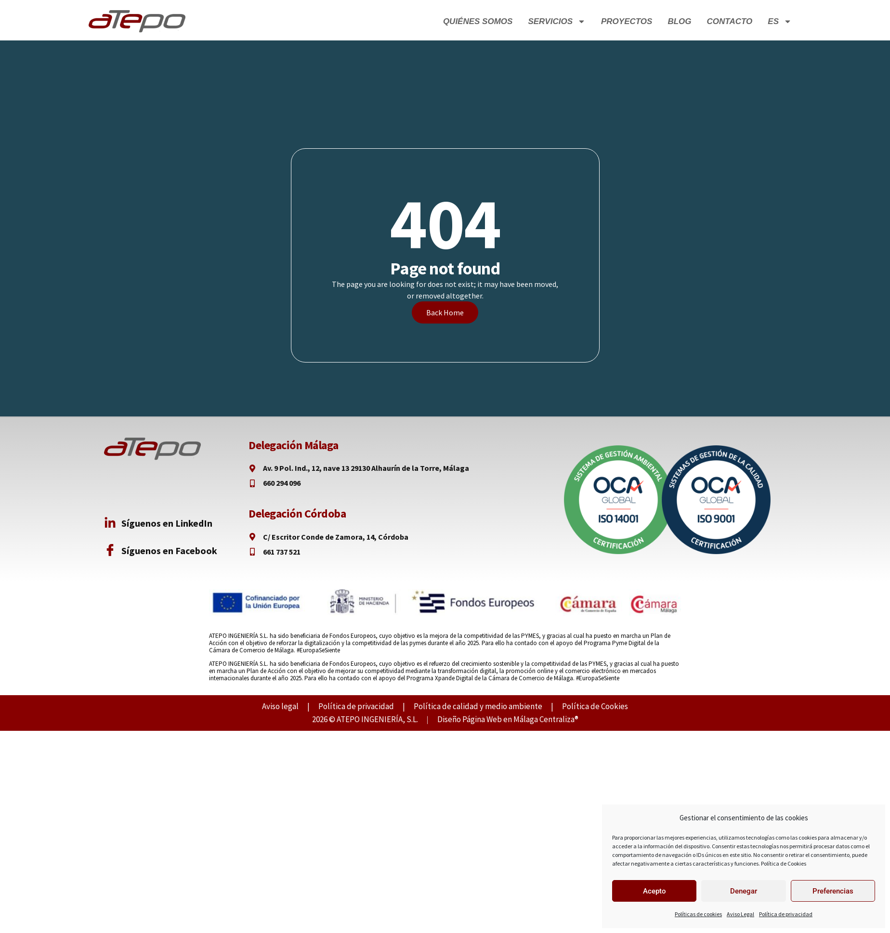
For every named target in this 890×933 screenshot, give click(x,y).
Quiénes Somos (478, 21)
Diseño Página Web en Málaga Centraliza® (507, 719)
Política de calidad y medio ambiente (478, 706)
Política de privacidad (785, 914)
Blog (679, 21)
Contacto (730, 21)
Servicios (557, 21)
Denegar (743, 891)
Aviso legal (280, 706)
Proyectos (626, 21)
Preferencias (832, 891)
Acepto (654, 891)
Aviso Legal (740, 914)
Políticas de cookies (698, 914)
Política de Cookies (783, 863)
